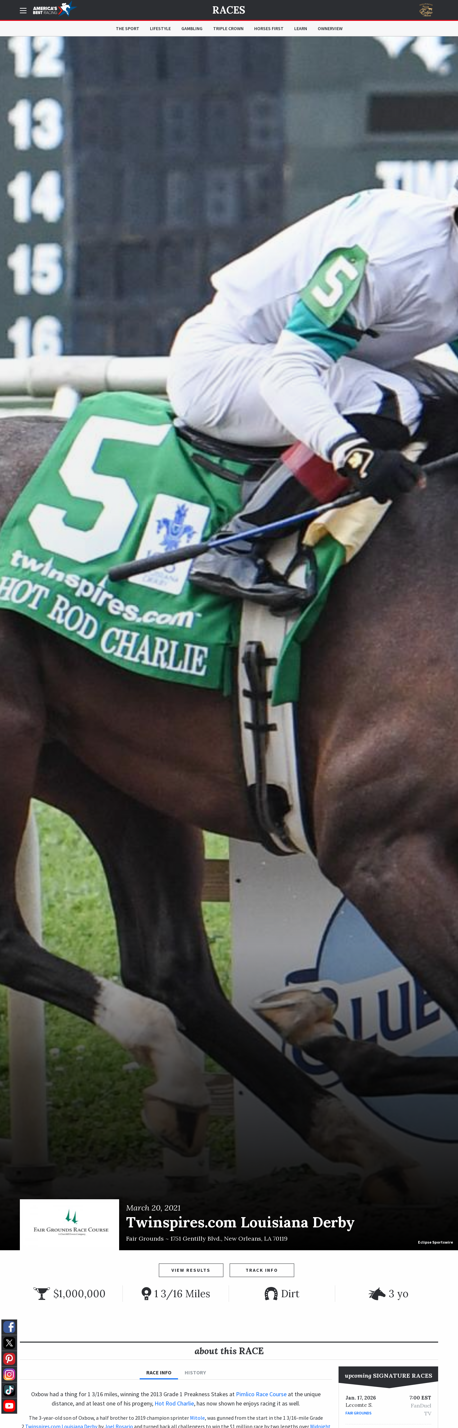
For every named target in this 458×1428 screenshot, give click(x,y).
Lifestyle (160, 28)
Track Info (262, 1270)
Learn (300, 28)
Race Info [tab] (158, 1372)
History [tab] (195, 1372)
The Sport (127, 28)
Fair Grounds (358, 1412)
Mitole (197, 1417)
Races (228, 10)
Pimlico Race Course (261, 1394)
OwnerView (330, 28)
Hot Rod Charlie (174, 1403)
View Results (190, 1270)
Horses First (269, 28)
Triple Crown (228, 28)
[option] (229, 643)
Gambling (192, 28)
